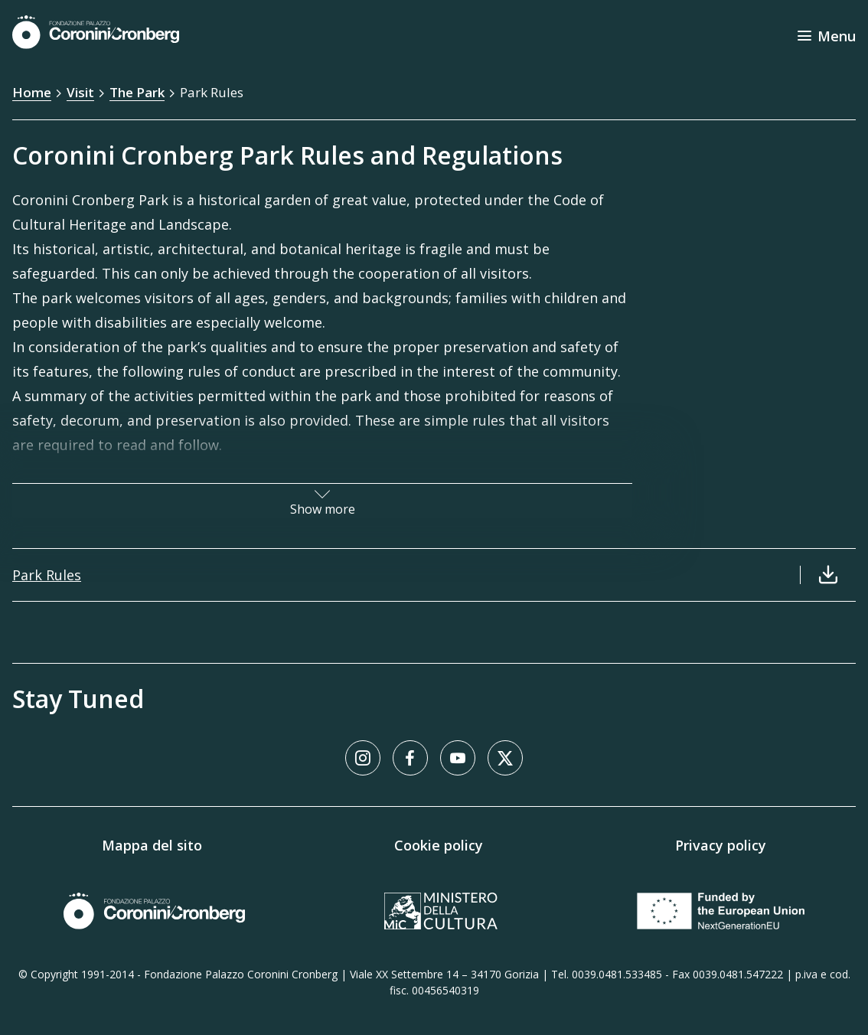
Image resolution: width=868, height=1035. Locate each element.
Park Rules (211, 92)
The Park (137, 92)
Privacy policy (720, 845)
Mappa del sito (152, 845)
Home (31, 92)
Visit (80, 92)
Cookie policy (438, 845)
